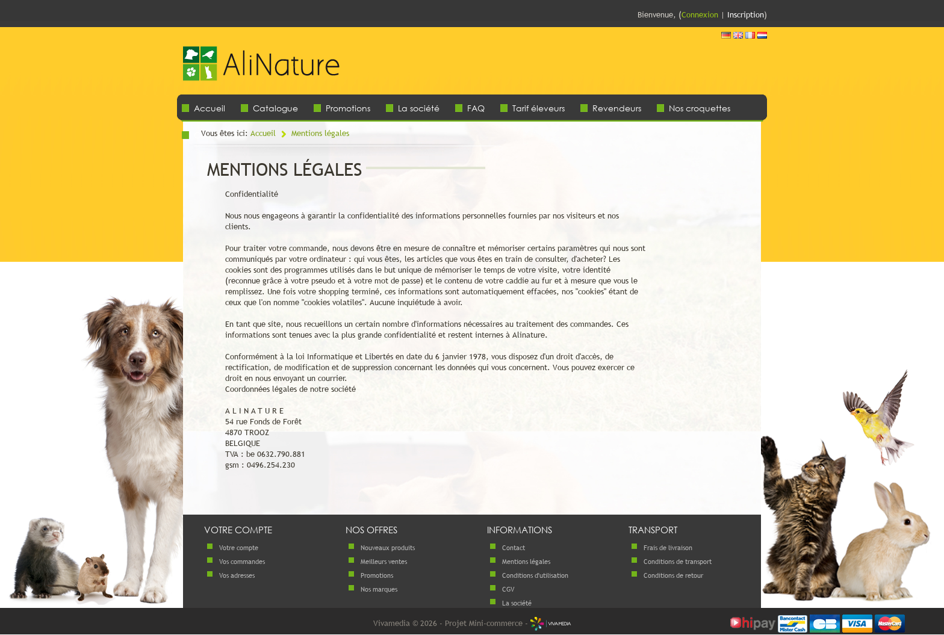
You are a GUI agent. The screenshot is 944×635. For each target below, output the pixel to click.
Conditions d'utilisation (535, 575)
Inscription (745, 14)
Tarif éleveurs (538, 108)
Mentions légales (320, 133)
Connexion (700, 14)
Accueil (209, 108)
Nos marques (379, 589)
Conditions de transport (678, 561)
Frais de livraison (668, 548)
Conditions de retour (673, 575)
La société (418, 108)
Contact (513, 548)
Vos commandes (242, 561)
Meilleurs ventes (384, 561)
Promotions (348, 108)
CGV (508, 589)
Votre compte (238, 548)
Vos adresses (237, 575)
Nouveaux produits (388, 548)
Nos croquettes (699, 108)
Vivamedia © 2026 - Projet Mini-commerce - (472, 623)
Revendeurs (616, 108)
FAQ (476, 108)
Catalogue (275, 108)
